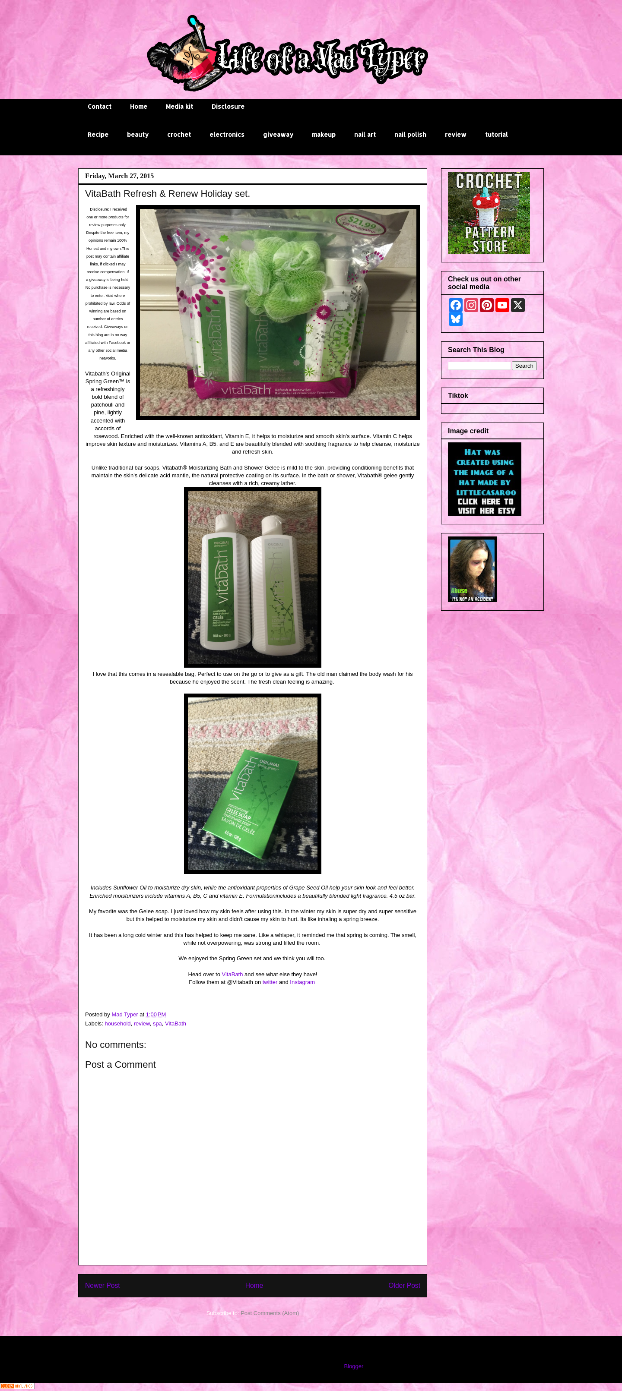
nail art (365, 134)
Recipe (98, 134)
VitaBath (232, 974)
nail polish (410, 134)
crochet (179, 134)
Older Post (404, 1285)
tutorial (496, 134)
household (118, 1023)
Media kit (179, 106)
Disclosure (228, 106)
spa (157, 1023)
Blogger (353, 1366)
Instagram (303, 982)
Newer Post (102, 1285)
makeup (324, 134)
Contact (99, 106)
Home (138, 106)
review (455, 134)
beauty (138, 134)
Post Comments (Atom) (270, 1313)
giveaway (278, 134)
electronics (226, 134)
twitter (270, 982)
